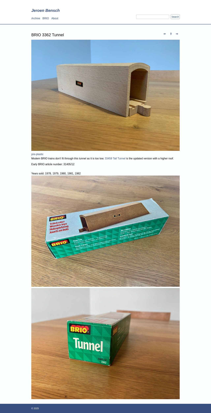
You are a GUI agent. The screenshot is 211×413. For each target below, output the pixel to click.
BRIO (46, 18)
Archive (35, 18)
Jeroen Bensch (45, 10)
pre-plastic (37, 154)
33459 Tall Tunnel (115, 158)
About (54, 18)
